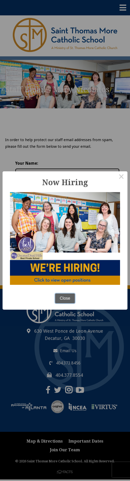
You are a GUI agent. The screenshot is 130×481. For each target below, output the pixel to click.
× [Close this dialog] (121, 177)
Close (65, 298)
